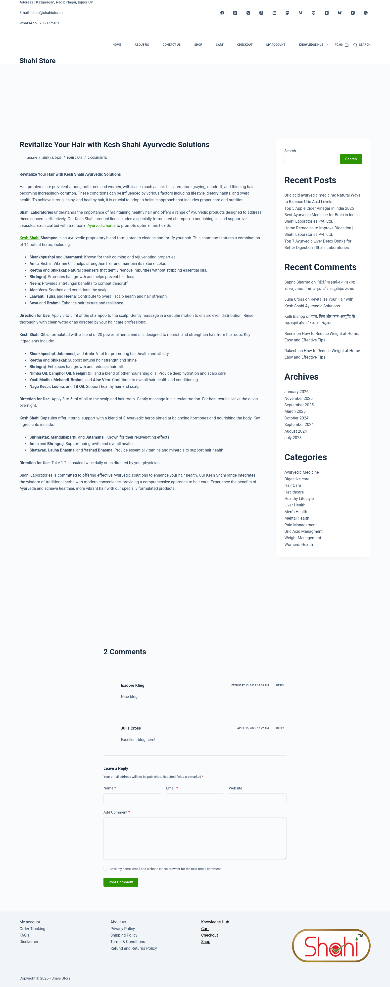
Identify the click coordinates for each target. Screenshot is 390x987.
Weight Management (303, 537)
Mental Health (297, 518)
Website (235, 788)
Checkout (245, 44)
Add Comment (116, 812)
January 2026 (297, 391)
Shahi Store (37, 61)
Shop (198, 44)
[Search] (362, 44)
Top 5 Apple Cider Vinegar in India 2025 (319, 208)
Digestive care (297, 479)
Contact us (172, 44)
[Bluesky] (339, 13)
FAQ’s (24, 935)
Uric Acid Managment (304, 531)
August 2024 (296, 431)
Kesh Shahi (29, 238)
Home (116, 44)
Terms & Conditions (127, 941)
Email (172, 788)
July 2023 (293, 437)
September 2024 (299, 424)
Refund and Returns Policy (133, 948)
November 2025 (299, 398)
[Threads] (261, 13)
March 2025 (295, 411)
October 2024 (296, 418)
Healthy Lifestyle (299, 498)
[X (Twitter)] (235, 13)
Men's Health (296, 511)
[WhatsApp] (366, 13)
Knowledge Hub (314, 45)
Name (109, 788)
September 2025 (299, 405)
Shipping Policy (124, 935)
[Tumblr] (327, 13)
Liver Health (295, 505)
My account (275, 44)
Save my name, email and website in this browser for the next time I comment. (166, 869)
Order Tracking (32, 928)
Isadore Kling (133, 685)
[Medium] (300, 13)
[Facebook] (222, 13)
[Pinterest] (313, 13)
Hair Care (74, 158)
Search (290, 151)
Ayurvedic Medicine (302, 472)
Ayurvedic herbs (102, 225)
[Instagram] (248, 13)
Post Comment (120, 882)
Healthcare (294, 492)
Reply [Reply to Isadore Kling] (280, 685)
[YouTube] (353, 13)
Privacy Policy (122, 928)
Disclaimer (28, 941)
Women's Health (299, 544)
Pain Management (301, 525)
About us (142, 44)
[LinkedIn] (274, 13)
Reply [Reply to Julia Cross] (280, 728)
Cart (220, 44)
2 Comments (97, 158)
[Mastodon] (287, 13)
